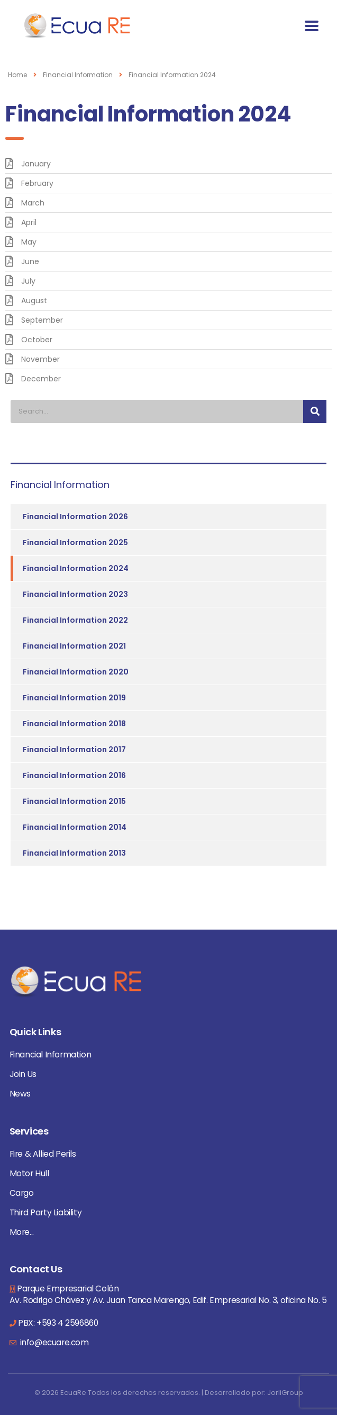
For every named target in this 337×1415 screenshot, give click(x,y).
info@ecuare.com (53, 1342)
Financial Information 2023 (75, 594)
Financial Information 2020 (76, 672)
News (20, 1093)
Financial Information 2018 (74, 723)
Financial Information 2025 (75, 542)
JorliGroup (285, 1393)
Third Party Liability (46, 1212)
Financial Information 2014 (74, 827)
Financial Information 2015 (74, 801)
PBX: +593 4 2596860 (58, 1322)
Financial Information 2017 (74, 749)
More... (22, 1232)
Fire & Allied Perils (43, 1153)
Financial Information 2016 (74, 775)
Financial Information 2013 (74, 853)
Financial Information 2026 (75, 516)
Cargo (22, 1192)
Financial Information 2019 (74, 697)
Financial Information (51, 1054)
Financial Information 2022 (75, 620)
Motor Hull (29, 1173)
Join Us (23, 1074)
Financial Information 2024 (76, 568)
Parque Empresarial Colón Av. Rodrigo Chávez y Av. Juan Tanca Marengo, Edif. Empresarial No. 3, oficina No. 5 (168, 1294)
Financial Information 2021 (74, 646)
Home (17, 74)
